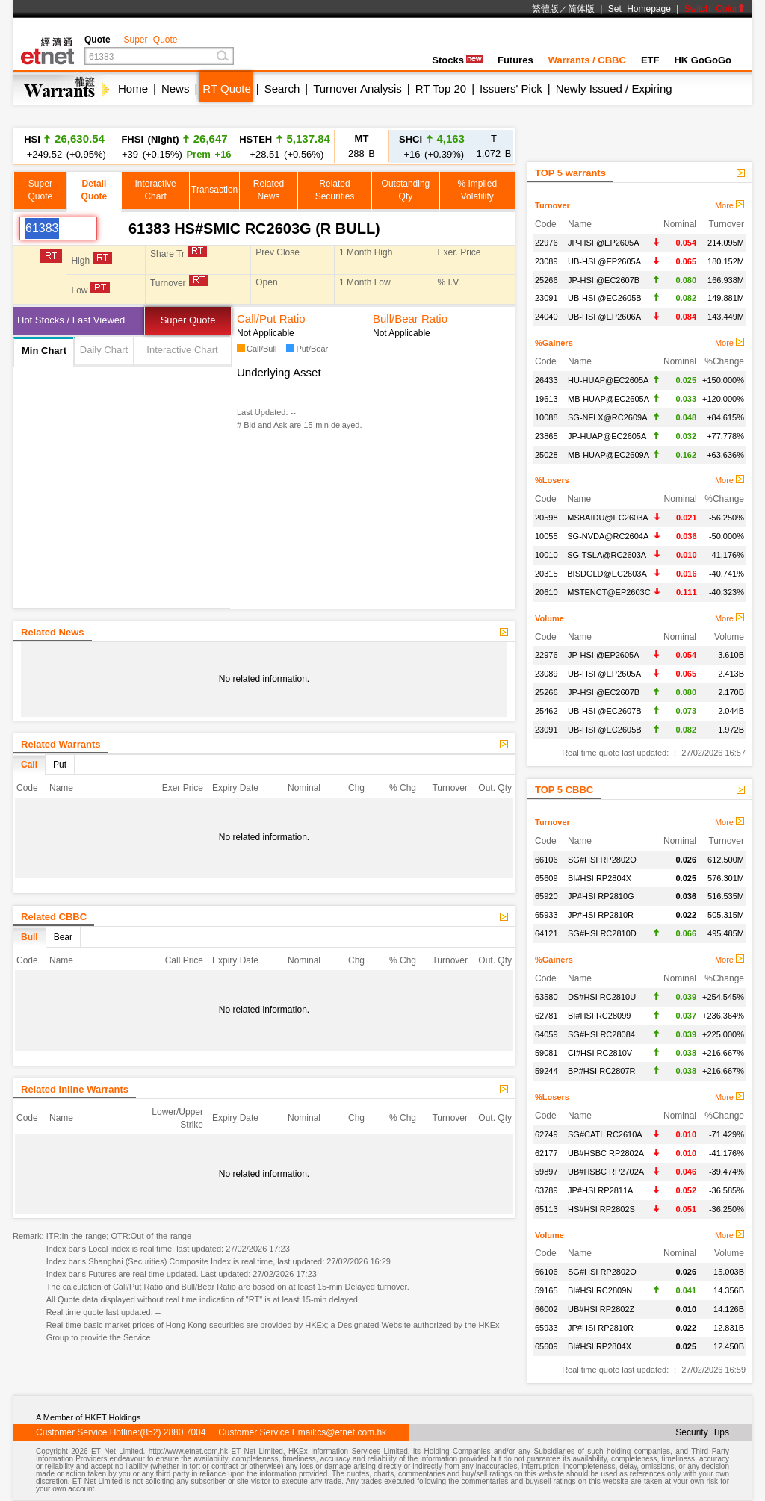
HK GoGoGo (702, 60)
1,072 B (494, 146)
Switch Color (715, 9)
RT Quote (226, 88)
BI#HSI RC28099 (599, 1015)
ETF (650, 60)
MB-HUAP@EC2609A (608, 454)
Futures (515, 60)
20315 (546, 573)
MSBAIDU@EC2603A (607, 517)
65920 (546, 896)
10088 (546, 417)
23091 (546, 297)
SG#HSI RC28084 (601, 1034)
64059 (546, 1034)
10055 (546, 536)
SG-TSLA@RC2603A (606, 554)
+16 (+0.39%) (432, 146)
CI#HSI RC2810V (600, 1052)
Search (282, 88)
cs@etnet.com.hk (351, 1432)
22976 (546, 242)
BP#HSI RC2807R (602, 1070)
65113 (546, 1209)
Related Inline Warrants (74, 1089)
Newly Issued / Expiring (614, 88)
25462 (546, 710)
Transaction (214, 189)
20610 (546, 592)
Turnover (552, 205)
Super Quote (150, 39)
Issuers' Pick (511, 88)
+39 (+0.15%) (174, 146)
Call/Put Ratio (271, 318)
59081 (546, 1052)
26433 (546, 380)
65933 (546, 914)
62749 (546, 1134)
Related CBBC (54, 916)
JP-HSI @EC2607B (603, 280)
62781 (546, 1015)
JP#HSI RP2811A (600, 1190)
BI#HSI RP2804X (599, 878)
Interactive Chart (181, 349)
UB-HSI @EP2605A (604, 261)
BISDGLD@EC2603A (607, 573)
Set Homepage (639, 9)
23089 (546, 261)
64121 (546, 933)
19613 (546, 398)
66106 (546, 859)
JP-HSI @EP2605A (603, 242)
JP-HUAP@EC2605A (607, 436)
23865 (546, 436)
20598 (546, 517)
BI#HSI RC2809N (600, 1290)
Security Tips (702, 1432)
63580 (546, 996)
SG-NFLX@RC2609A (608, 417)
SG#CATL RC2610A (605, 1134)
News (175, 88)
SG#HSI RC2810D (602, 933)
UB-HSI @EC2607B (605, 710)
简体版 (581, 9)
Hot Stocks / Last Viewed (71, 320)
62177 (546, 1153)
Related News (52, 632)
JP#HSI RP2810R (601, 914)
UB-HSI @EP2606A (604, 316)
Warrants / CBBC (587, 60)
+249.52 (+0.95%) (64, 146)
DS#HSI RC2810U (602, 996)
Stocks (457, 60)
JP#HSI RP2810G (601, 896)
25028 (546, 454)
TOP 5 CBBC (564, 789)
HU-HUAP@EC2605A (608, 380)
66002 (546, 1309)
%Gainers (554, 342)
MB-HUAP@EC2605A (608, 398)
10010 (546, 554)
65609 (546, 878)
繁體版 (545, 9)
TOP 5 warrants (570, 172)
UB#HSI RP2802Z (601, 1309)
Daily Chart (104, 349)
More (729, 205)
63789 (546, 1190)
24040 (546, 316)
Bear (63, 937)
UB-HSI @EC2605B (605, 297)
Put (59, 764)
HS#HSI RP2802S (601, 1209)
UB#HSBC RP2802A (606, 1153)
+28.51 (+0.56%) (284, 146)
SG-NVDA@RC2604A (607, 536)
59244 (546, 1070)
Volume (549, 618)
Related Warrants (60, 744)
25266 (546, 280)
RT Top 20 (440, 88)
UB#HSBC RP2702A (606, 1171)
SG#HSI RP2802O (602, 859)
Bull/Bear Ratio (410, 318)
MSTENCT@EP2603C (608, 592)
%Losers (552, 480)
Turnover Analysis (357, 88)
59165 (546, 1290)
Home (133, 88)
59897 (546, 1171)
